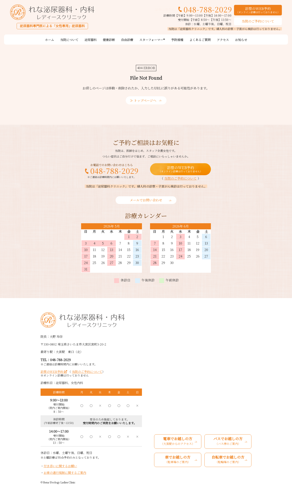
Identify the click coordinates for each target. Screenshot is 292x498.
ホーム (49, 40)
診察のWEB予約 (258, 10)
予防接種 (177, 40)
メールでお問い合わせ (146, 200)
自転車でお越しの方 (228, 459)
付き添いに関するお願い (60, 466)
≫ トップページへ (143, 100)
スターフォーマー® (152, 40)
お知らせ (241, 40)
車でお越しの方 (177, 459)
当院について (69, 40)
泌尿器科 (91, 40)
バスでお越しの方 (228, 441)
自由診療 (127, 40)
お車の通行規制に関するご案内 (65, 472)
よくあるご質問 (200, 40)
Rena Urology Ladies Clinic (59, 482)
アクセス (223, 40)
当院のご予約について (258, 21)
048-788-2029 (208, 9)
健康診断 (109, 40)
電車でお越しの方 (177, 441)
